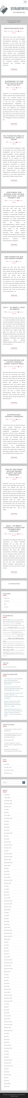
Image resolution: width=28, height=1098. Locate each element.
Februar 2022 (7, 842)
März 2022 (6, 839)
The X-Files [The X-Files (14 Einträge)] (20, 654)
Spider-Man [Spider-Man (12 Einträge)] (21, 645)
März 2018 (6, 924)
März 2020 (6, 874)
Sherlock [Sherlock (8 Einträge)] (14, 645)
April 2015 (6, 1010)
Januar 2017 (7, 957)
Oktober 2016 (7, 965)
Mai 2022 (6, 836)
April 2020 (6, 871)
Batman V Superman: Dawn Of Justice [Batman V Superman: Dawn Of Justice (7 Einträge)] (10, 623)
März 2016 (6, 986)
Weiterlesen (14, 69)
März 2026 (6, 795)
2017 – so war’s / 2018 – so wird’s (14, 308)
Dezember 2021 (8, 845)
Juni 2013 (6, 1054)
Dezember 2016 (8, 960)
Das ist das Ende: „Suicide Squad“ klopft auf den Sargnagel (14, 472)
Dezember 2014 (8, 1021)
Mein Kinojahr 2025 (14, 28)
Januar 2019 (7, 898)
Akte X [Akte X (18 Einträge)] (6, 620)
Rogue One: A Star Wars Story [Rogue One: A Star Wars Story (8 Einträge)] (17, 643)
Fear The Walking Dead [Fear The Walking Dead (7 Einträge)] (7, 632)
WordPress (21, 1094)
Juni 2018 (6, 915)
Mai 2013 (6, 1057)
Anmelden (6, 764)
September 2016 (8, 968)
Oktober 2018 (7, 906)
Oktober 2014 (7, 1027)
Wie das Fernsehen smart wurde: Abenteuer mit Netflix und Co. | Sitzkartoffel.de (12, 702)
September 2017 (8, 936)
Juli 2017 (6, 942)
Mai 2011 (6, 1077)
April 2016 (6, 983)
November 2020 (8, 856)
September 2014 (8, 1030)
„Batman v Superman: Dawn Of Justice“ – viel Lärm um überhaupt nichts (13, 714)
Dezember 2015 (8, 995)
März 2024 (6, 830)
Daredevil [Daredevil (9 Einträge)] (20, 628)
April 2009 (6, 1086)
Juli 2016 (6, 974)
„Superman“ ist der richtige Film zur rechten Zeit (14, 83)
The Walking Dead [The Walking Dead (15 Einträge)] (9, 654)
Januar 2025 (7, 815)
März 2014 (6, 1042)
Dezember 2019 (8, 880)
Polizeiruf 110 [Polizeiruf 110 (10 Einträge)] (7, 643)
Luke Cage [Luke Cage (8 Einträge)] (5, 639)
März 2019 (6, 895)
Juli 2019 (6, 886)
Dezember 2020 (8, 853)
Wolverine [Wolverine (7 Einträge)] (5, 655)
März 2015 (6, 1013)
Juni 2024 (6, 821)
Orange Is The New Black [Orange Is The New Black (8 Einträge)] (11, 641)
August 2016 (7, 971)
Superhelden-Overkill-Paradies (14, 415)
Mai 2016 (6, 980)
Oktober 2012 (7, 1063)
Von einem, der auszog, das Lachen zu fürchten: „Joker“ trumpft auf (14, 195)
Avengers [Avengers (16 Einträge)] (13, 622)
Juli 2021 (6, 850)
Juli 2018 (6, 912)
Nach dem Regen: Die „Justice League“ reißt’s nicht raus (14, 362)
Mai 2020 (6, 868)
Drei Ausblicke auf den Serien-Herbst (14, 257)
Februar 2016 (7, 989)
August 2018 (7, 909)
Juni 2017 (6, 945)
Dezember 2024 (8, 818)
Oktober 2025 (7, 806)
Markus (21, 31)
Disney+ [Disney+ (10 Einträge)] (13, 630)
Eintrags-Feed (7, 767)
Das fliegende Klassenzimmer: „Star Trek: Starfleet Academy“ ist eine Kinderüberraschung (13, 735)
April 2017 (6, 951)
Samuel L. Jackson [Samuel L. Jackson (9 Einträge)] (7, 645)
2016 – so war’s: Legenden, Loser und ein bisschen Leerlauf (14, 528)
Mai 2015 (6, 1007)
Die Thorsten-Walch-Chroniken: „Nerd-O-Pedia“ (14, 137)
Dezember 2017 (8, 930)
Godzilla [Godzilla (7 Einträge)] (10, 634)
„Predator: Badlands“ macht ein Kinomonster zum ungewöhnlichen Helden (13, 744)
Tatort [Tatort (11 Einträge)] (7, 652)
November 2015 (8, 998)
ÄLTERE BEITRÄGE (14, 584)
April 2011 (6, 1080)
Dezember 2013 (8, 1048)
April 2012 (6, 1071)
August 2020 (7, 865)
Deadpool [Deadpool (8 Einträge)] (8, 630)
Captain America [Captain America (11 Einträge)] (16, 625)
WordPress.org (8, 773)
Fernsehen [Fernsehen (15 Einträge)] (16, 632)
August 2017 (7, 939)
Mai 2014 (6, 1036)
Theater (6, 607)
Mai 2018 (6, 918)
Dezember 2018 (8, 901)
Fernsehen (6, 601)
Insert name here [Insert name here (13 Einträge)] (17, 634)
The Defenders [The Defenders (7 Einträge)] (13, 652)
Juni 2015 (6, 1004)
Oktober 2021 (7, 848)
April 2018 (6, 921)
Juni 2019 (6, 889)
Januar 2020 (7, 877)
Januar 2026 (7, 797)
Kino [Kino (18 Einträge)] (20, 636)
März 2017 (6, 954)
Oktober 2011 (7, 1074)
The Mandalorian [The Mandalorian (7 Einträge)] (19, 652)
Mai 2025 (6, 812)
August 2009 (7, 1083)
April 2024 (6, 827)
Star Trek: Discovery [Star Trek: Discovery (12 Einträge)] (18, 647)
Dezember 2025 (8, 800)
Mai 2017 (6, 948)
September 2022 (8, 833)
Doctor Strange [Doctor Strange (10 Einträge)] (20, 630)
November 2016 (8, 962)
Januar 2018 (7, 927)
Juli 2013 (6, 1051)
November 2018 (8, 904)
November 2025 (8, 803)
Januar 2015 (7, 1018)
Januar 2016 (7, 992)
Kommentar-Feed (8, 770)
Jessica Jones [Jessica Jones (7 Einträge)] (14, 636)
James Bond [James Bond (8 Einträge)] (8, 636)
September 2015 (8, 1001)
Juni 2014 (6, 1033)
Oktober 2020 (7, 859)
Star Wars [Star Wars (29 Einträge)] (8, 650)
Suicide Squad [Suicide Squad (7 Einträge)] (17, 650)
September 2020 (8, 862)
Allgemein (6, 598)
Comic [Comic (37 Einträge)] (12, 627)
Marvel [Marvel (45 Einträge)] (13, 638)
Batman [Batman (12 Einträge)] (20, 622)
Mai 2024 (6, 824)
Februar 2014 (7, 1045)
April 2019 (6, 892)
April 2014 (6, 1039)
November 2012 (8, 1060)
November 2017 (8, 933)
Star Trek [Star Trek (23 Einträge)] (7, 647)
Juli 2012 (6, 1069)
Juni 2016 (6, 977)
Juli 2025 (6, 809)
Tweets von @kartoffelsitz (9, 667)
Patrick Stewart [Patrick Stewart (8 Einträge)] (20, 641)
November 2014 (8, 1024)
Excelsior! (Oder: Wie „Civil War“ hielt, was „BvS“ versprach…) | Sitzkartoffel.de (13, 694)
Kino (5, 604)
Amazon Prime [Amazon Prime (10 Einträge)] (14, 620)
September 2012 (8, 1066)
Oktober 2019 (7, 883)
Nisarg (16, 1096)
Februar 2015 (7, 1015)
